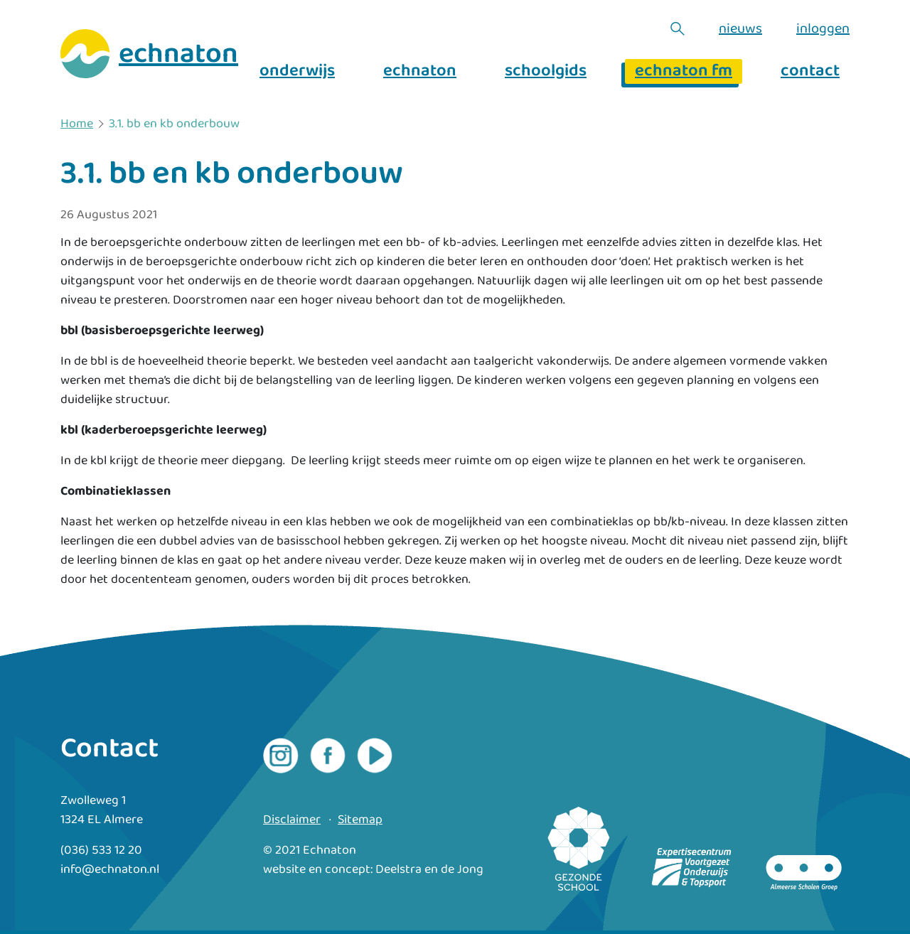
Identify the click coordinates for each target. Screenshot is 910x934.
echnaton (419, 71)
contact (810, 71)
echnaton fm (683, 71)
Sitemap (360, 820)
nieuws (740, 28)
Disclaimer (292, 820)
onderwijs (297, 71)
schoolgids (546, 71)
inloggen (823, 28)
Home (76, 124)
